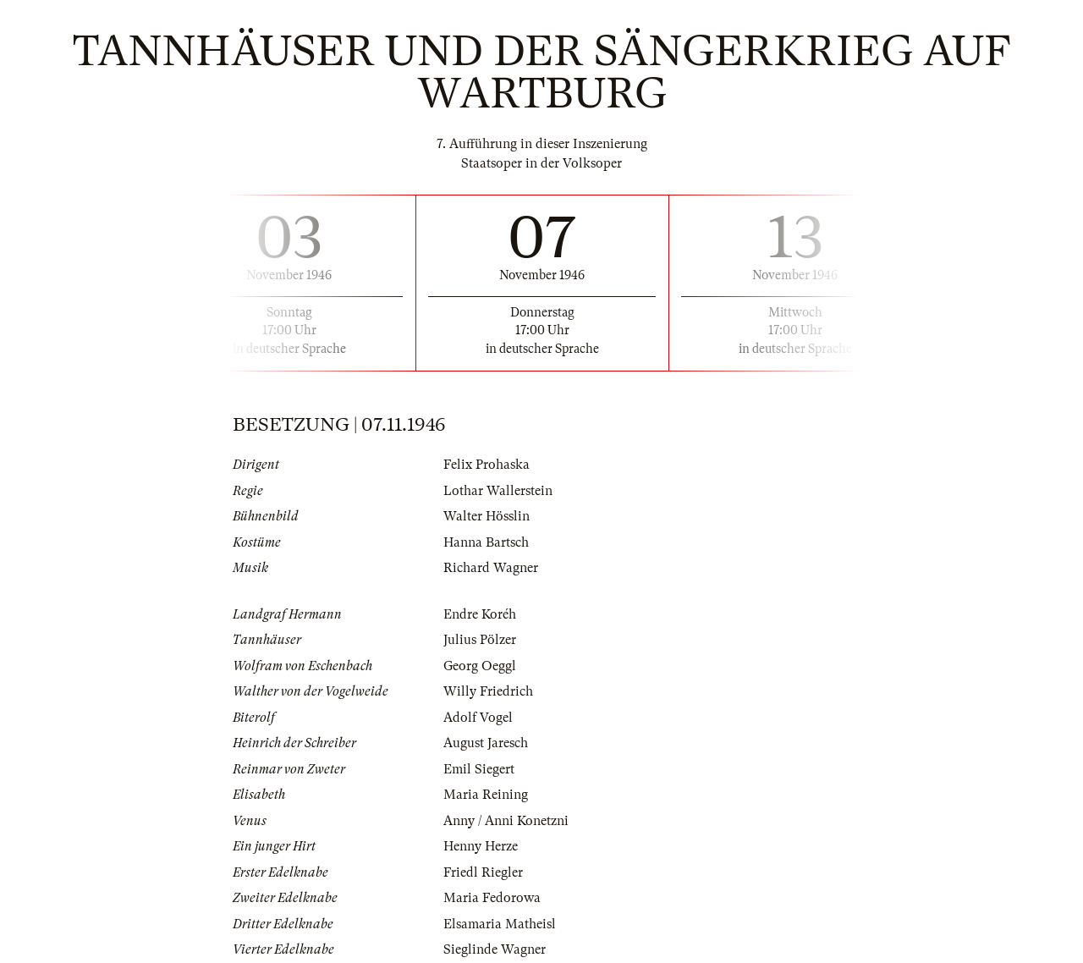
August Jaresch (485, 743)
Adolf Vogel (478, 717)
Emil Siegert (478, 769)
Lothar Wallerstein (497, 490)
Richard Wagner (490, 567)
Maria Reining (485, 794)
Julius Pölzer (479, 639)
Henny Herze (480, 846)
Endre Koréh (479, 614)
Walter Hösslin (486, 516)
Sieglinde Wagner (494, 949)
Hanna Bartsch (486, 542)
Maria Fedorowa (492, 897)
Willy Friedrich (488, 691)
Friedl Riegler (483, 872)
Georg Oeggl (479, 666)
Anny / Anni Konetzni (506, 820)
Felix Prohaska (486, 464)
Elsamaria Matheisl (499, 924)
